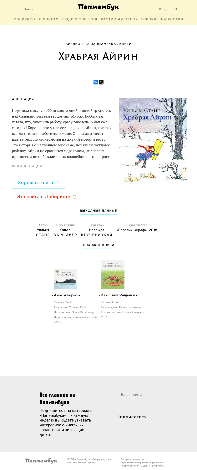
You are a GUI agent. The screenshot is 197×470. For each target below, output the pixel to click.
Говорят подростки (162, 19)
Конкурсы (25, 19)
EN (174, 9)
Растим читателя (119, 19)
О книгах (48, 19)
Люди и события (79, 19)
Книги (125, 44)
